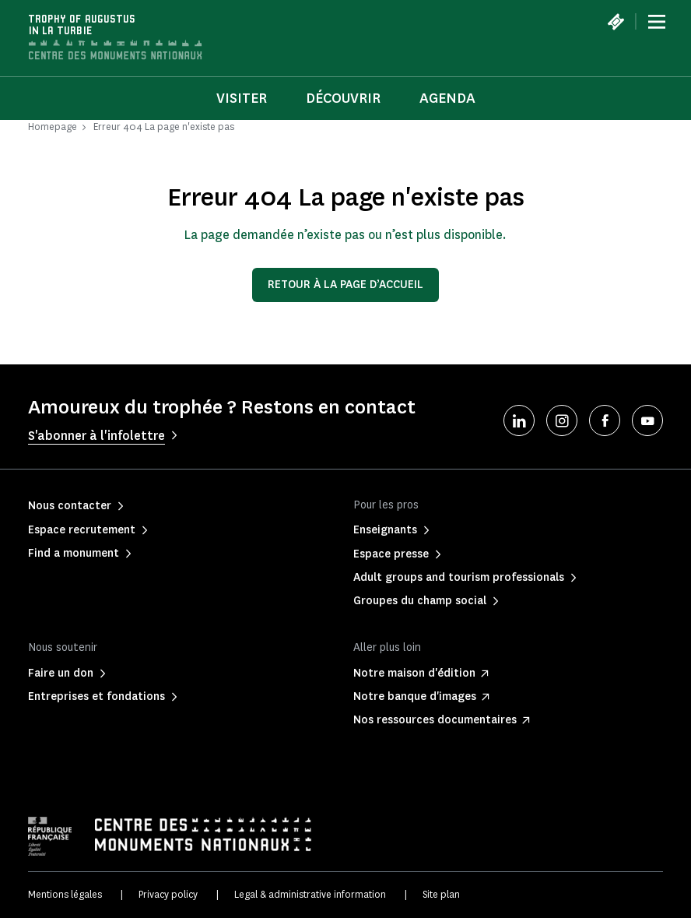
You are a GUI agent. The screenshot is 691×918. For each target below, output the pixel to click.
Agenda (447, 98)
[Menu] (657, 22)
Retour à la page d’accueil (345, 284)
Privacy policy (168, 894)
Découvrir (343, 98)
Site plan (441, 894)
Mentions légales (65, 894)
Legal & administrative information (310, 894)
